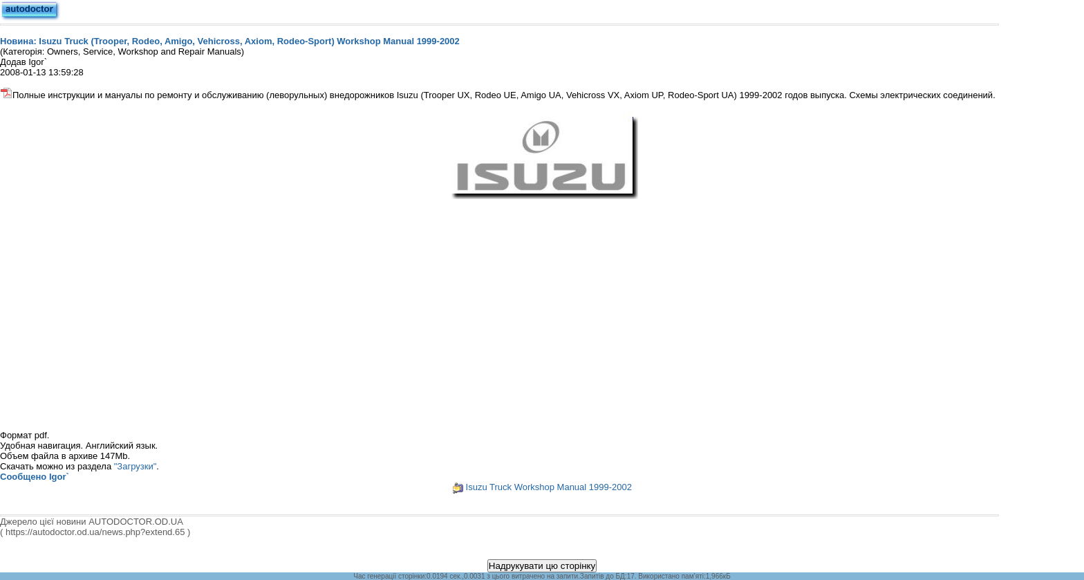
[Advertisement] (542, 305)
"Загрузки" (135, 466)
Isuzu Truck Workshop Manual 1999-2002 (549, 487)
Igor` (59, 476)
